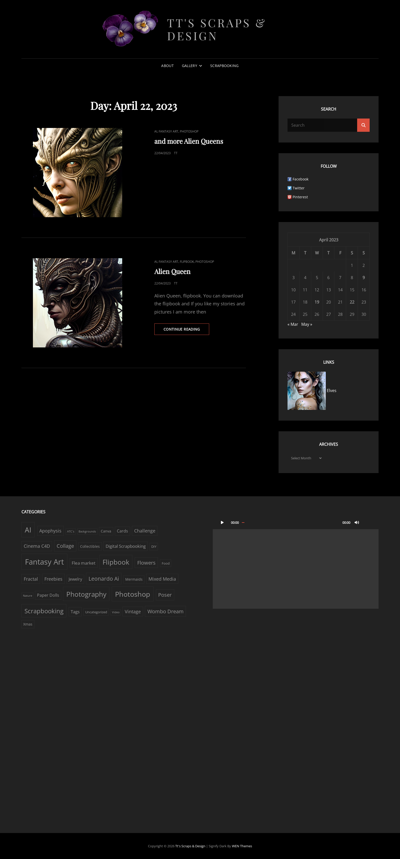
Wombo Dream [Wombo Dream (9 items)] (165, 611)
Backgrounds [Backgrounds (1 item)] (87, 531)
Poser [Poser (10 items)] (165, 594)
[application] (296, 562)
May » (306, 324)
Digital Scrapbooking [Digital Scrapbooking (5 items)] (126, 546)
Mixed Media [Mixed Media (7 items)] (162, 579)
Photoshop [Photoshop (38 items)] (132, 594)
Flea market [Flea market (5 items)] (83, 563)
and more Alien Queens (188, 141)
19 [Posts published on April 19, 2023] (317, 302)
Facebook (300, 179)
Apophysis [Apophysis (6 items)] (50, 531)
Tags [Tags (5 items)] (75, 612)
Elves (312, 390)
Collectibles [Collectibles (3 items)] (90, 546)
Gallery (189, 65)
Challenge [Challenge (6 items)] (144, 531)
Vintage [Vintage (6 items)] (133, 611)
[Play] (222, 522)
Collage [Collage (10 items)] (65, 545)
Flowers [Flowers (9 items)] (146, 562)
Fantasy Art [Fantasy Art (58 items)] (44, 562)
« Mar (293, 324)
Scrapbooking (224, 65)
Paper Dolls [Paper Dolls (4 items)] (48, 595)
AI (155, 131)
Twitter (299, 188)
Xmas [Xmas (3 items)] (27, 624)
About (167, 65)
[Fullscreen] (367, 522)
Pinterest (300, 196)
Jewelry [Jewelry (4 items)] (75, 579)
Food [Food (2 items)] (166, 563)
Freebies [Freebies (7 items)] (53, 579)
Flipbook (187, 261)
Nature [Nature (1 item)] (27, 595)
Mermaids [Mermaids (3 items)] (134, 579)
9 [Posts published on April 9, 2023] (363, 277)
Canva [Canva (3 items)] (106, 531)
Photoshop (189, 131)
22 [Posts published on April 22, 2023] (352, 302)
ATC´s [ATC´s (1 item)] (70, 531)
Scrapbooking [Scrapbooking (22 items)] (44, 611)
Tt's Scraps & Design (217, 29)
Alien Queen (172, 271)
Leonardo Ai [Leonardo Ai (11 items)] (104, 578)
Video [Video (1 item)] (116, 612)
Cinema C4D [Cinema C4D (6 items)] (37, 546)
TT (176, 153)
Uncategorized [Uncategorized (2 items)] (96, 612)
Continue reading (186, 330)
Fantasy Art (168, 131)
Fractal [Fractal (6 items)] (31, 579)
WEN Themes (242, 846)
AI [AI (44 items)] (28, 530)
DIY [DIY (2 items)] (153, 546)
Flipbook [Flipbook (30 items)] (116, 562)
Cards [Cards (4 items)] (122, 531)
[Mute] (356, 522)
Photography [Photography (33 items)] (86, 594)
